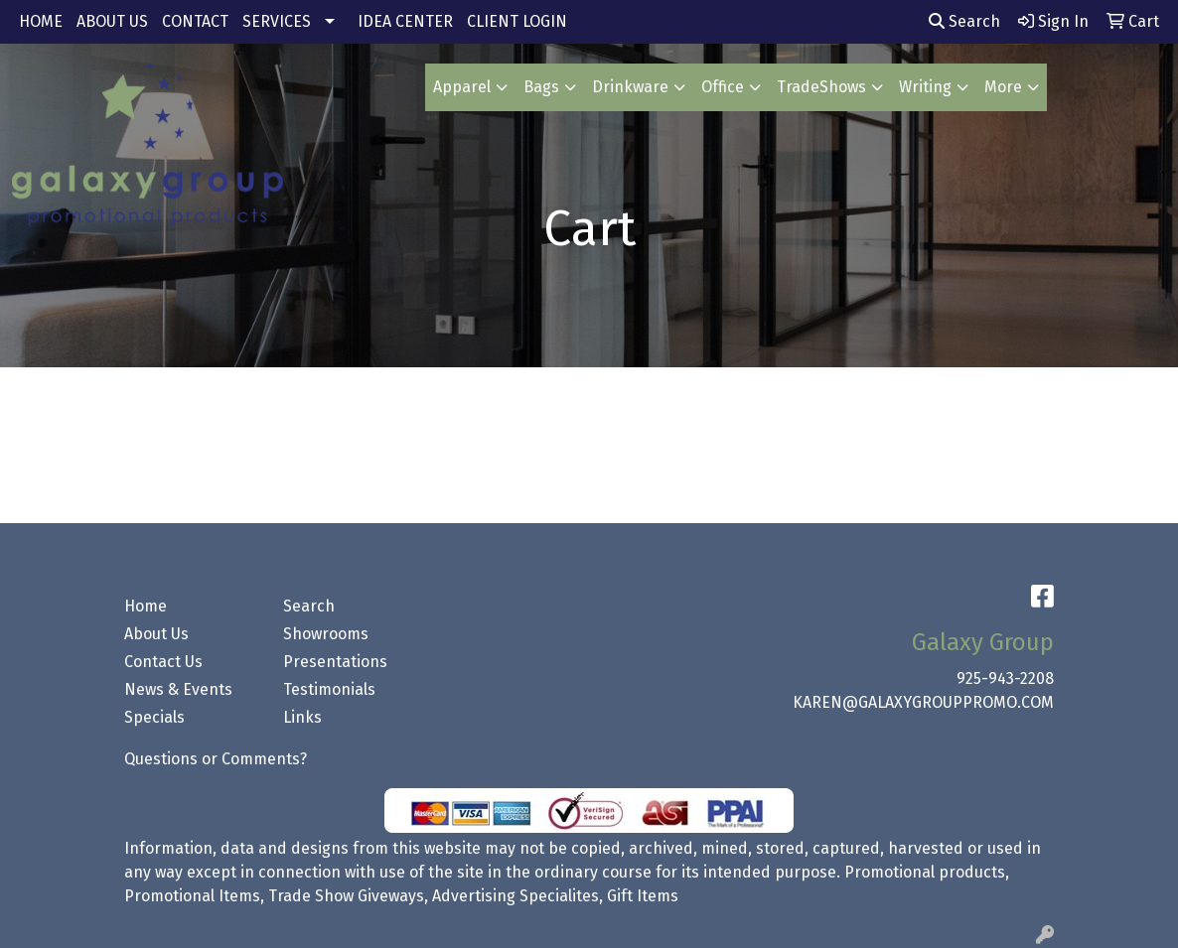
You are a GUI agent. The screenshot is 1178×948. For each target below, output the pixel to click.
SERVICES (276, 21)
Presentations (335, 661)
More (1003, 86)
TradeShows (821, 86)
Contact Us (163, 661)
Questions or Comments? (215, 758)
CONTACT (195, 21)
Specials (154, 717)
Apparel (462, 86)
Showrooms (325, 633)
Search (964, 21)
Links (302, 717)
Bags (541, 86)
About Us (156, 633)
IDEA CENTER (405, 21)
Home (145, 606)
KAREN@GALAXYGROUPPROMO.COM (923, 702)
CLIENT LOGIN (517, 21)
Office (722, 86)
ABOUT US (112, 21)
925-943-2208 (1005, 678)
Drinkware (630, 86)
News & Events (178, 689)
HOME (41, 21)
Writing (925, 86)
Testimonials (329, 689)
